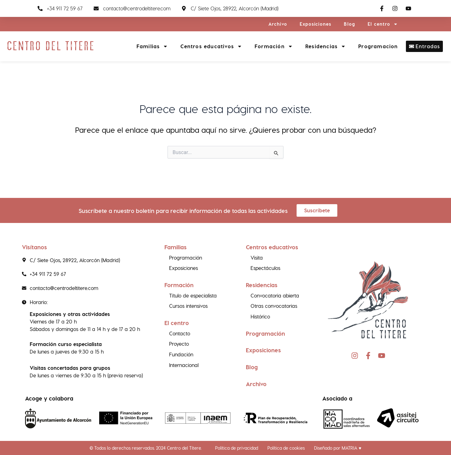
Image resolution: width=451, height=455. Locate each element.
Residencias (325, 46)
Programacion (378, 46)
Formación (274, 46)
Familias (152, 46)
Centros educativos (211, 46)
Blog (349, 24)
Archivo (277, 24)
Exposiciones (315, 24)
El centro (383, 24)
